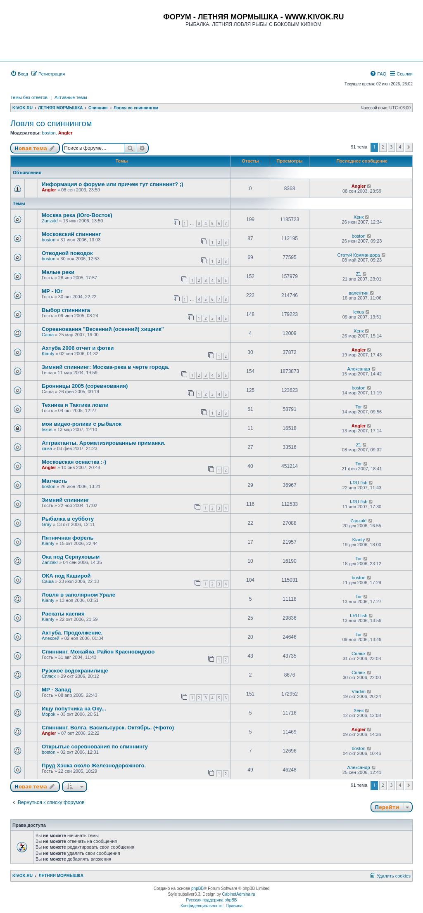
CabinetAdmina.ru (238, 894)
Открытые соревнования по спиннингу (95, 746)
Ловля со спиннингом (51, 123)
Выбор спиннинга (66, 310)
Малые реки (58, 272)
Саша (48, 334)
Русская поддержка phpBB (211, 900)
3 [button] (391, 147)
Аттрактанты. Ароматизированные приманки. (104, 443)
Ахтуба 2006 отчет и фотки (78, 348)
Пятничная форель (67, 538)
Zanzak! (50, 220)
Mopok (48, 714)
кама (47, 448)
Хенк (359, 217)
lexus (358, 311)
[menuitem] (19, 74)
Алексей (50, 638)
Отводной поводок (67, 253)
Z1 (358, 273)
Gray (47, 524)
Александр (358, 368)
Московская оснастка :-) (74, 462)
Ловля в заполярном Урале (78, 595)
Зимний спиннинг (65, 500)
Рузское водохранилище (75, 671)
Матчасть (54, 481)
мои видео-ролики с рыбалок (81, 424)
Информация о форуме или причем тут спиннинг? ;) (112, 184)
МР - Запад (56, 690)
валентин (358, 292)
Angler (65, 132)
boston (48, 132)
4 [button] (400, 147)
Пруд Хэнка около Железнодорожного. (94, 765)
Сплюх (359, 653)
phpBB (197, 888)
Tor (358, 406)
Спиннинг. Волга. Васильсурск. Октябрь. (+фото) (108, 727)
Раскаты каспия (63, 614)
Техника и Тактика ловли (75, 405)
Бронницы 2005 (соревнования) (85, 386)
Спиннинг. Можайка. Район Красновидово (98, 652)
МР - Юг (52, 291)
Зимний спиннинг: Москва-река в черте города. (105, 367)
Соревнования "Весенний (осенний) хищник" (103, 329)
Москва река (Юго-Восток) (77, 215)
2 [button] (383, 147)
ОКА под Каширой (66, 576)
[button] (409, 147)
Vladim (359, 691)
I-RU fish (359, 482)
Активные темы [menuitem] (71, 97)
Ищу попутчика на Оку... (74, 708)
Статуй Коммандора (358, 254)
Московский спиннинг (71, 234)
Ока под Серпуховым (71, 557)
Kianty (48, 353)
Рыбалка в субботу (68, 519)
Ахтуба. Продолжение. (72, 633)
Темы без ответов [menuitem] (29, 97)
